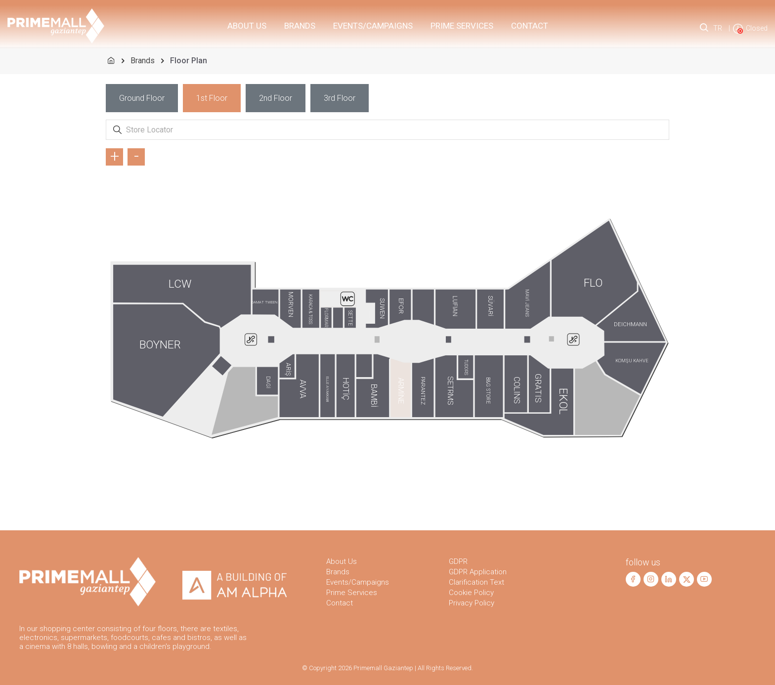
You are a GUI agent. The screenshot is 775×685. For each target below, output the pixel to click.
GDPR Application (478, 571)
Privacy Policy (471, 603)
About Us (246, 26)
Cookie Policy (471, 592)
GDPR (458, 561)
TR (717, 28)
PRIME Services (462, 26)
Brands (299, 26)
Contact (529, 26)
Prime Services (351, 592)
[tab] (142, 98)
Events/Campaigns (373, 26)
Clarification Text (476, 582)
